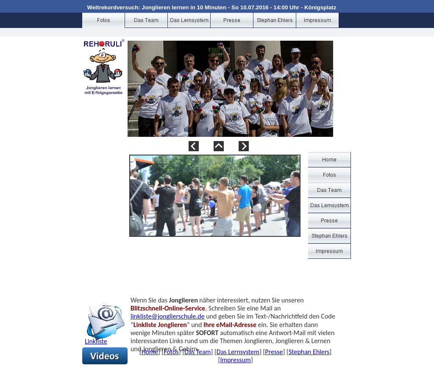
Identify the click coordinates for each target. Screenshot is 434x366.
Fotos (171, 352)
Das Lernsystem (238, 352)
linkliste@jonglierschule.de (168, 316)
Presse (274, 352)
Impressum (235, 360)
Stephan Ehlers (309, 352)
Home (150, 352)
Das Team (197, 352)
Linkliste (96, 341)
